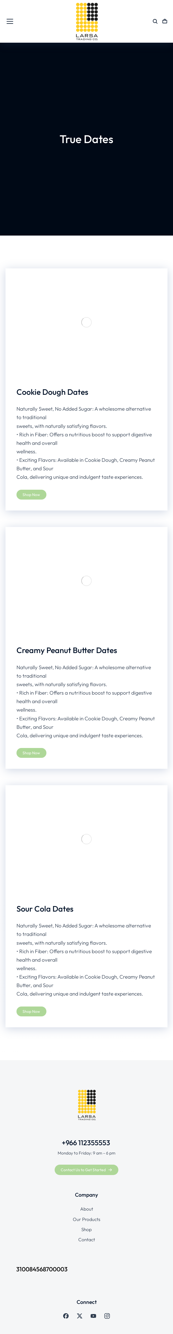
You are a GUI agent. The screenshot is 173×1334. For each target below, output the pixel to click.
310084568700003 (42, 1269)
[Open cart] (165, 21)
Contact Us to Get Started (86, 1169)
